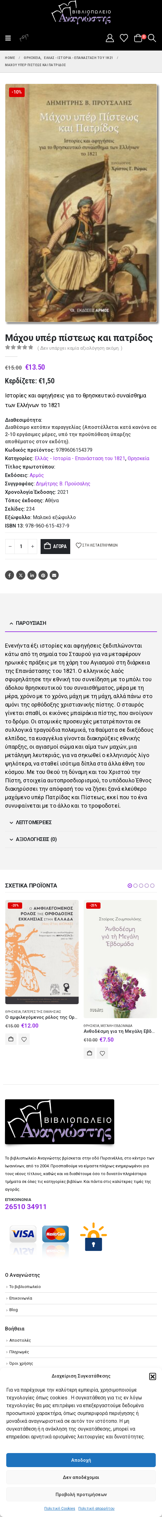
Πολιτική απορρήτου (96, 1508)
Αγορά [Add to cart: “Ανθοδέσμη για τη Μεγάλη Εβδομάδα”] (89, 1053)
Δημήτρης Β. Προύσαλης (63, 484)
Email (54, 575)
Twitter (20, 575)
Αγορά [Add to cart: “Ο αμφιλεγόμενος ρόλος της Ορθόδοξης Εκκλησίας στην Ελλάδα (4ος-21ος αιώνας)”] (11, 1039)
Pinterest (42, 575)
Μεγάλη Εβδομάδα (116, 1026)
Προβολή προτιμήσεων (81, 1494)
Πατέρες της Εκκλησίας (41, 1012)
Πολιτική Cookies (59, 1508)
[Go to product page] (42, 952)
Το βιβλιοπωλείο (25, 1286)
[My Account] (110, 38)
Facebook (9, 575)
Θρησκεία (138, 458)
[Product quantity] (21, 546)
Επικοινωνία (20, 1298)
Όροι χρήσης (21, 1363)
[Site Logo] (81, 13)
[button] (153, 1376)
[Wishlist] (124, 38)
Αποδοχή (81, 1460)
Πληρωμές (19, 1351)
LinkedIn (32, 575)
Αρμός (37, 475)
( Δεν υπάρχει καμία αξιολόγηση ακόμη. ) (79, 348)
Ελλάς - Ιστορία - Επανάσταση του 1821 (80, 458)
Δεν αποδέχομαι (81, 1477)
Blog (13, 1309)
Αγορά (60, 546)
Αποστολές (20, 1340)
